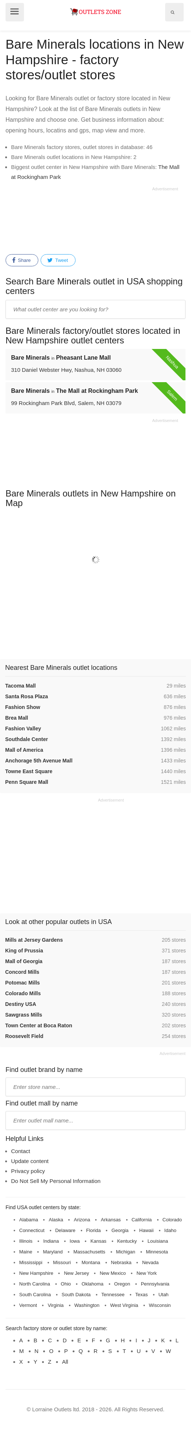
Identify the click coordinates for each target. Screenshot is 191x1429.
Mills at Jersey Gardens (34, 940)
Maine (25, 1252)
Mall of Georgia (23, 961)
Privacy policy (28, 1171)
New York (146, 1273)
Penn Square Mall (26, 782)
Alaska (56, 1219)
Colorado (172, 1219)
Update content (30, 1161)
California (142, 1219)
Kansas (98, 1241)
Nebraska (121, 1262)
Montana (90, 1262)
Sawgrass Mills (23, 1015)
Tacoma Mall (20, 686)
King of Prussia (24, 951)
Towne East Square (28, 771)
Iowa (75, 1241)
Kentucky (127, 1241)
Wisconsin (160, 1305)
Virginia (55, 1305)
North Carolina (34, 1284)
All (65, 1362)
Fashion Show (22, 707)
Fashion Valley (23, 728)
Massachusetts (89, 1252)
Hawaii (146, 1230)
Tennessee (113, 1294)
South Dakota (76, 1294)
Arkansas (111, 1219)
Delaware (65, 1230)
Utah (164, 1294)
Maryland (52, 1252)
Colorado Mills (23, 993)
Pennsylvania (155, 1284)
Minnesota (157, 1252)
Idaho (170, 1230)
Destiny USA (20, 1004)
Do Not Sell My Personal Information (56, 1181)
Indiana (51, 1241)
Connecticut (32, 1230)
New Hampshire (36, 1273)
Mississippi (30, 1262)
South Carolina (35, 1294)
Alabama (28, 1219)
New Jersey (76, 1273)
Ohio (66, 1284)
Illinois (25, 1241)
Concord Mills (22, 972)
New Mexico (113, 1273)
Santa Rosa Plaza (26, 696)
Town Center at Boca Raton (38, 1025)
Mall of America (24, 750)
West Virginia (124, 1305)
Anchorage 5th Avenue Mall (39, 761)
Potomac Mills (22, 983)
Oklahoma (92, 1284)
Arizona (82, 1219)
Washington (87, 1305)
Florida (93, 1230)
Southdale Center (26, 739)
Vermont (28, 1305)
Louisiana (157, 1241)
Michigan (125, 1252)
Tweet (57, 260)
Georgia (119, 1230)
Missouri (62, 1262)
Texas (141, 1294)
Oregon (122, 1284)
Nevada (150, 1262)
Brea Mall (16, 718)
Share (21, 260)
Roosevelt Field (24, 1036)
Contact (20, 1151)
